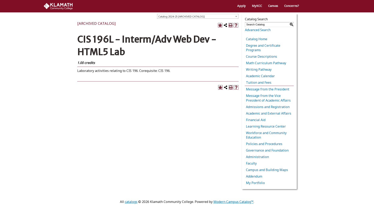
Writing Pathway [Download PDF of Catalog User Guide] (259, 69)
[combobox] (197, 16)
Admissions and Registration (268, 107)
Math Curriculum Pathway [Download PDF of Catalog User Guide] (266, 63)
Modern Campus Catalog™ (233, 201)
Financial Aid (255, 120)
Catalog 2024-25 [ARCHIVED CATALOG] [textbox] (181, 16)
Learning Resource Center (266, 126)
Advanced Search (258, 30)
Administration (257, 157)
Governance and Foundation (267, 150)
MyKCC (257, 6)
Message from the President (267, 89)
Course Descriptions (261, 56)
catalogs (131, 201)
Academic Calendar (260, 76)
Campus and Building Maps (267, 170)
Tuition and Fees (258, 82)
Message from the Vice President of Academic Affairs (268, 97)
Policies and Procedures (264, 144)
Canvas (273, 6)
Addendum (254, 176)
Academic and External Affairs (268, 113)
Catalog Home (256, 39)
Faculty (251, 163)
